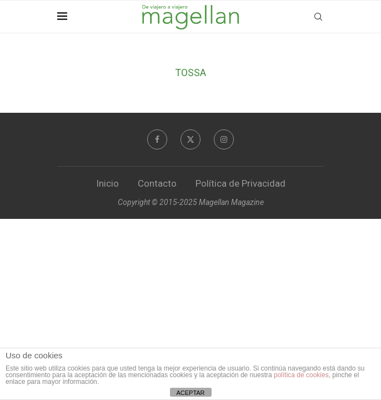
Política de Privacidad (240, 183)
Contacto (157, 183)
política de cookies (301, 375)
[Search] (318, 17)
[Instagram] (224, 139)
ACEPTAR (190, 392)
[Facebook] (157, 139)
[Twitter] (190, 139)
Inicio (107, 183)
